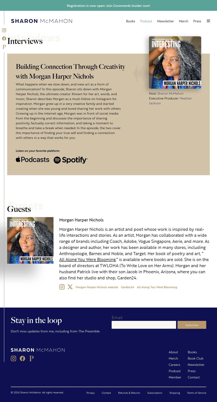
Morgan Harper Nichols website (97, 287)
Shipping (174, 392)
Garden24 (127, 287)
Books (130, 21)
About (173, 352)
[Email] (144, 325)
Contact (194, 377)
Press (197, 21)
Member (175, 377)
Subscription (154, 392)
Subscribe (191, 325)
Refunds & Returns (129, 392)
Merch (183, 21)
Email (117, 317)
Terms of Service (196, 392)
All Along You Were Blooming (87, 259)
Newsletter (165, 21)
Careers (174, 364)
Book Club (195, 358)
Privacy (91, 392)
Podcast (146, 21)
